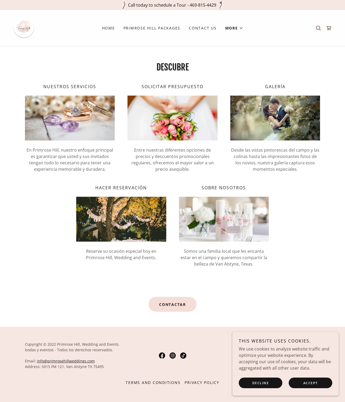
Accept (310, 383)
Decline (260, 383)
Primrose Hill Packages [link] (152, 28)
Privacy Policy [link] (202, 382)
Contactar (172, 304)
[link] (24, 28)
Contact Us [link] (203, 28)
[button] (234, 28)
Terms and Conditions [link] (153, 382)
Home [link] (108, 28)
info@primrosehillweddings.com (66, 360)
